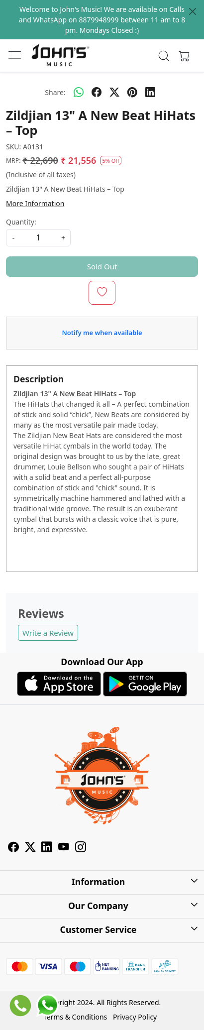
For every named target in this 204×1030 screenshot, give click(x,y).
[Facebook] (13, 848)
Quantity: (21, 222)
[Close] (192, 11)
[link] (164, 55)
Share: (55, 92)
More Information (35, 203)
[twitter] (114, 92)
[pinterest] (132, 92)
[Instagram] (80, 848)
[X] (30, 848)
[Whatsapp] (79, 92)
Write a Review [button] (48, 633)
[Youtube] (63, 848)
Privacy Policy (135, 1017)
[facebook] (96, 92)
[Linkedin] (46, 848)
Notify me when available (102, 332)
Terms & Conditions (75, 1017)
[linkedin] (150, 92)
